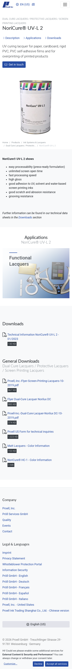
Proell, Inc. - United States (18, 604)
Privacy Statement (13, 558)
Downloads (53, 38)
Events (6, 525)
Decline (38, 663)
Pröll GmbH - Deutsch (15, 581)
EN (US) (23, 4)
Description (11, 38)
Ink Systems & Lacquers (34, 142)
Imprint (6, 552)
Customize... (10, 663)
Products (15, 142)
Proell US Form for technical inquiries (30, 431)
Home (5, 142)
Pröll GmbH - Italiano (15, 599)
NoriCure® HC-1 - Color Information (29, 460)
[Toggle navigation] (65, 4)
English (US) (36, 624)
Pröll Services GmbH (15, 514)
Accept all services (57, 663)
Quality (6, 520)
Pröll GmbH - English (15, 575)
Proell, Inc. (8, 508)
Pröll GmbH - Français (15, 587)
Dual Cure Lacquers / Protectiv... (21, 145)
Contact (7, 531)
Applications (32, 38)
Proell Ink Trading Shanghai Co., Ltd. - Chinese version (35, 610)
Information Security (15, 570)
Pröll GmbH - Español (15, 593)
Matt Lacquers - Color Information (28, 445)
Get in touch (14, 64)
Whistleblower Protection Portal (22, 564)
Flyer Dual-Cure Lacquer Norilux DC (29, 399)
